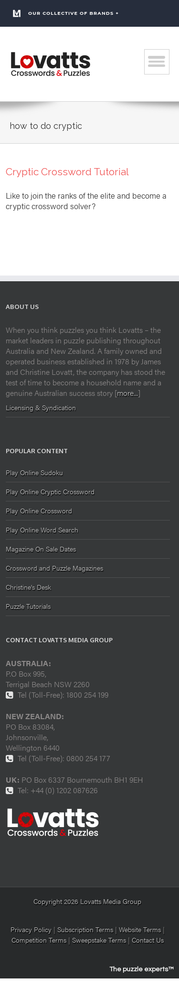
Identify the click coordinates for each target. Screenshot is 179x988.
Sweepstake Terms (100, 940)
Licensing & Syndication (41, 407)
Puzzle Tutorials (28, 606)
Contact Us (148, 940)
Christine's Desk (28, 587)
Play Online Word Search (42, 529)
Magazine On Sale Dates (41, 548)
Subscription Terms (85, 929)
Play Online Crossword (39, 510)
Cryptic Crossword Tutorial (67, 172)
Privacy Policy (31, 929)
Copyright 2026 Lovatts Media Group (87, 901)
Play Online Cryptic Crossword (50, 491)
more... (127, 392)
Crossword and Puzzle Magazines (54, 568)
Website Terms (140, 929)
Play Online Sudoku (34, 473)
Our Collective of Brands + (65, 13)
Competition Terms (39, 940)
